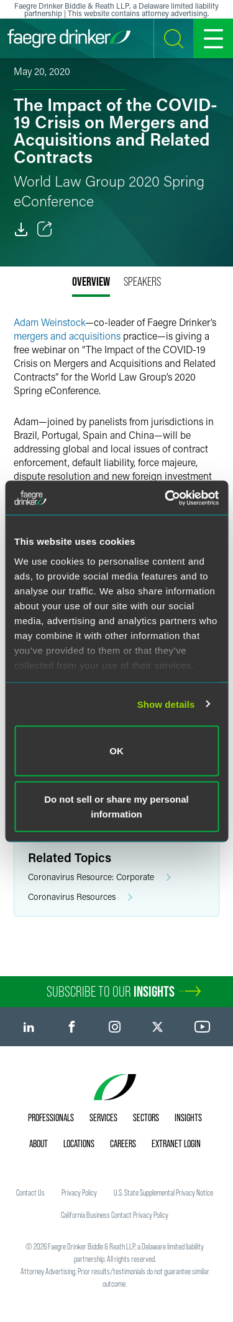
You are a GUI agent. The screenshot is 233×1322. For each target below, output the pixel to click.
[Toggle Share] (45, 229)
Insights (188, 1117)
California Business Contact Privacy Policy (114, 1215)
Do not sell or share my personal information (116, 806)
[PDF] (21, 229)
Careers (123, 1143)
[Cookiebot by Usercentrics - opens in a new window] (166, 498)
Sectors (146, 1117)
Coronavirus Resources (80, 897)
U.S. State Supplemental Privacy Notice (163, 1192)
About (38, 1143)
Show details (166, 703)
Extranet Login (176, 1143)
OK (116, 751)
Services (103, 1117)
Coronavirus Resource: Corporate (99, 877)
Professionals (51, 1117)
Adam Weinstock (49, 321)
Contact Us (30, 1192)
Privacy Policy (79, 1192)
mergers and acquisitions (67, 335)
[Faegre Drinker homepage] (68, 38)
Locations (78, 1143)
